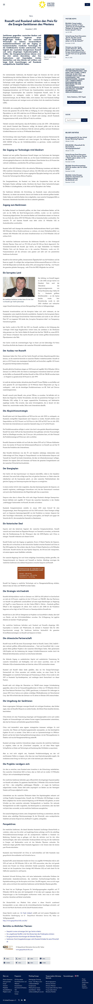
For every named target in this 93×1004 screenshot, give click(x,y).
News (31, 16)
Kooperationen (18, 985)
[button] (8, 958)
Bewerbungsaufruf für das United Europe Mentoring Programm (76, 138)
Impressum (84, 987)
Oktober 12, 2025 (69, 141)
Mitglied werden (7, 991)
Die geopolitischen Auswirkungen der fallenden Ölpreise (24, 936)
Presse (83, 979)
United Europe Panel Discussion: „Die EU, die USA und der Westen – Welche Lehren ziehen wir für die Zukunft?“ (75, 38)
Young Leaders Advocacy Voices (54, 987)
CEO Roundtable (19, 979)
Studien (16, 994)
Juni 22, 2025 (68, 32)
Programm (18, 976)
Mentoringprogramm (51, 981)
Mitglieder (5, 987)
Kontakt (84, 980)
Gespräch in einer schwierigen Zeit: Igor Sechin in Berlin (24, 931)
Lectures (17, 991)
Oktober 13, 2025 (69, 150)
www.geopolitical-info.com (24, 949)
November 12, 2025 (70, 43)
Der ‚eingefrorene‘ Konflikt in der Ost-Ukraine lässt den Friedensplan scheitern (30, 934)
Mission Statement (7, 979)
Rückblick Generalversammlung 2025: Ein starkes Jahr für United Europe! (76, 167)
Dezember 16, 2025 (70, 171)
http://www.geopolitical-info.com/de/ (15, 921)
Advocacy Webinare (51, 985)
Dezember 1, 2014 (31, 29)
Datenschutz (85, 982)
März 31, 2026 (68, 57)
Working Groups (34, 976)
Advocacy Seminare (50, 983)
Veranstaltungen (68, 976)
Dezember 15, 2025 (70, 182)
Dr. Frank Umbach (26, 913)
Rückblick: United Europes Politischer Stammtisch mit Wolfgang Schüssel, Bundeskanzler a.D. (74, 177)
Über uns (5, 976)
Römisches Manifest (51, 991)
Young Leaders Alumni (51, 989)
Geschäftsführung (7, 989)
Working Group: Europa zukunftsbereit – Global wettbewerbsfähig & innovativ (36, 989)
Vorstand (5, 985)
